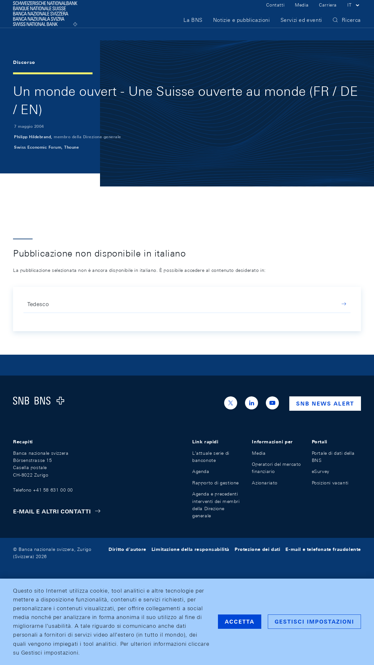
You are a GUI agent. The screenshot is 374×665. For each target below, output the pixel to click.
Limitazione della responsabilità (190, 549)
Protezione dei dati (257, 549)
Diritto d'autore (127, 549)
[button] (354, 12)
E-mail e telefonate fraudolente (323, 549)
